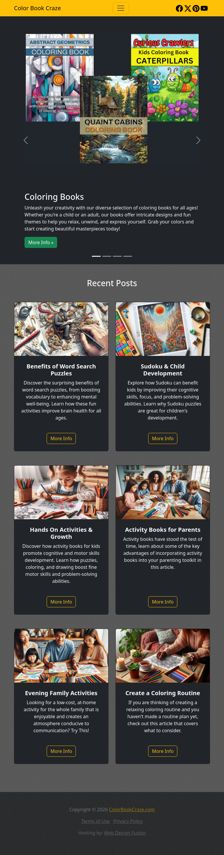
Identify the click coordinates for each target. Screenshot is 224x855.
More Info (61, 438)
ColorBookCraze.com (132, 809)
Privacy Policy (128, 821)
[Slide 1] (96, 256)
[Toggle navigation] (121, 8)
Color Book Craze (37, 8)
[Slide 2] (106, 256)
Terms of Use (95, 821)
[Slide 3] (117, 256)
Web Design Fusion (125, 833)
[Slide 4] (127, 256)
